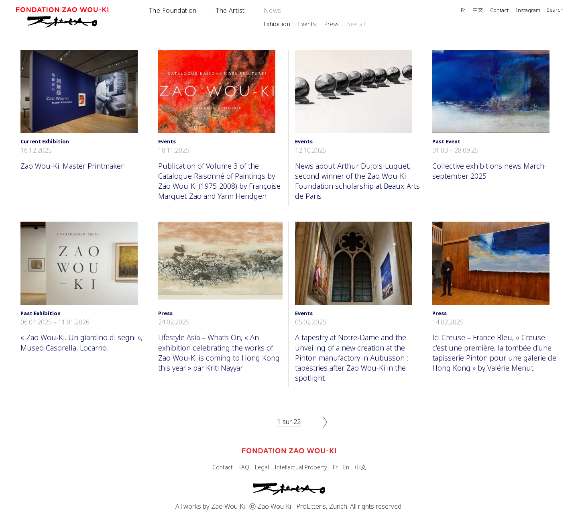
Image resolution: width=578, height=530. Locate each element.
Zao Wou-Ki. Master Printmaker (72, 166)
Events (307, 24)
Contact (499, 11)
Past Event (446, 141)
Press (331, 24)
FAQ (243, 467)
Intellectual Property (301, 467)
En (346, 467)
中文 (477, 10)
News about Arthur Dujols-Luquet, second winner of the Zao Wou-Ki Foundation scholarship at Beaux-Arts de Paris (357, 181)
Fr (463, 11)
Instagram (528, 11)
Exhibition (277, 24)
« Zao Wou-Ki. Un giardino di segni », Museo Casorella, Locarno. (81, 342)
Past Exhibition (40, 313)
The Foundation (173, 10)
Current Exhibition (44, 141)
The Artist (230, 10)
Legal (262, 467)
